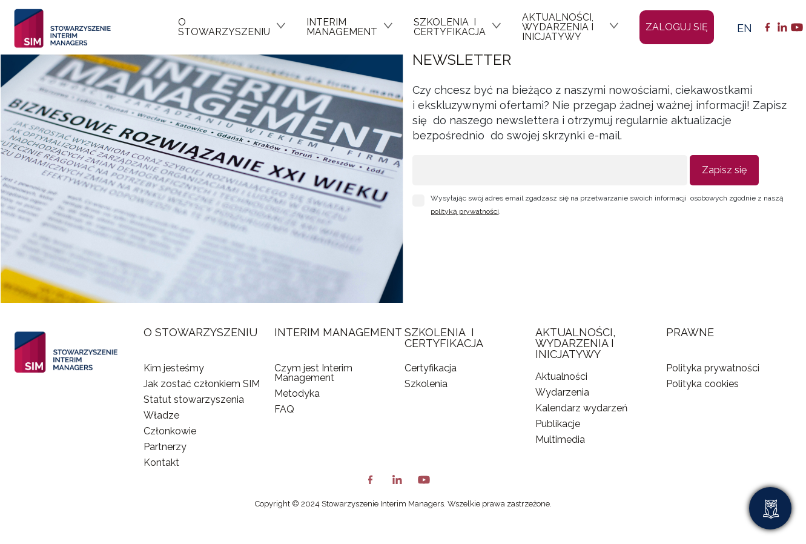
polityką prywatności (465, 211)
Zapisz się (724, 170)
